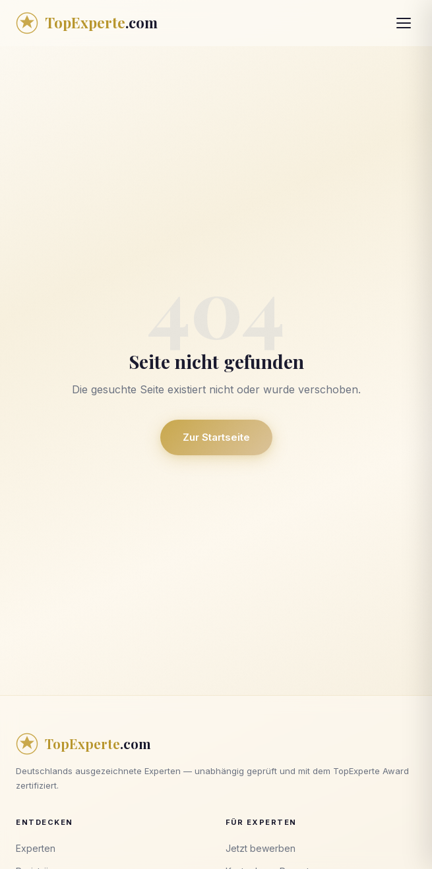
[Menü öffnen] (403, 23)
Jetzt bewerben (260, 848)
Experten (35, 848)
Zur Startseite (216, 437)
